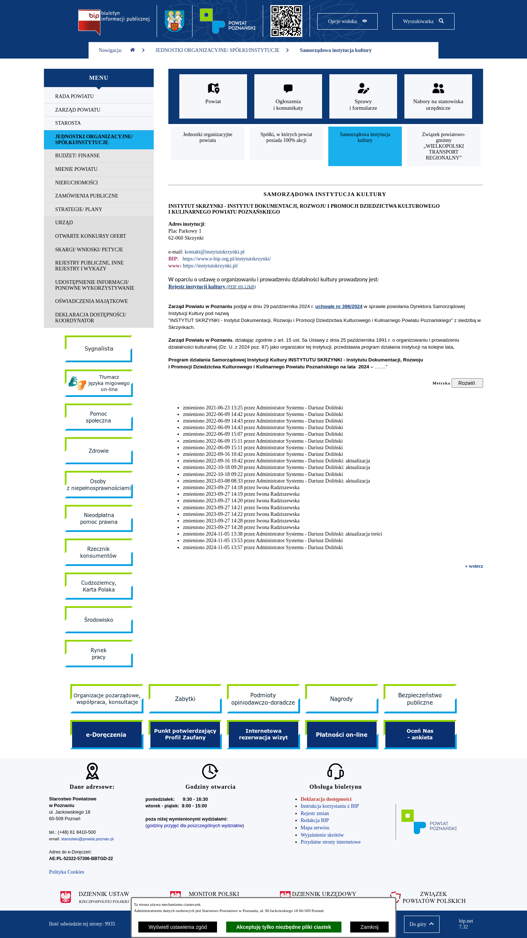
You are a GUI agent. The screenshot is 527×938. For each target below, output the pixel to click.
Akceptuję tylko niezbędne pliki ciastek (283, 927)
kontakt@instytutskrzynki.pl (214, 252)
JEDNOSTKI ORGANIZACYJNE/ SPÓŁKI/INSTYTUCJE (223, 50)
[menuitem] (99, 97)
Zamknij (369, 927)
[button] (422, 924)
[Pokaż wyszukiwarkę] (423, 21)
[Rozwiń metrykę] (467, 383)
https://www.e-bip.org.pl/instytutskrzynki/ (227, 259)
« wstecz (474, 566)
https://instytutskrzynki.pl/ (211, 266)
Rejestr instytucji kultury (197, 286)
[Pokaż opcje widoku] (347, 21)
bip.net (468, 924)
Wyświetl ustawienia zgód (178, 927)
